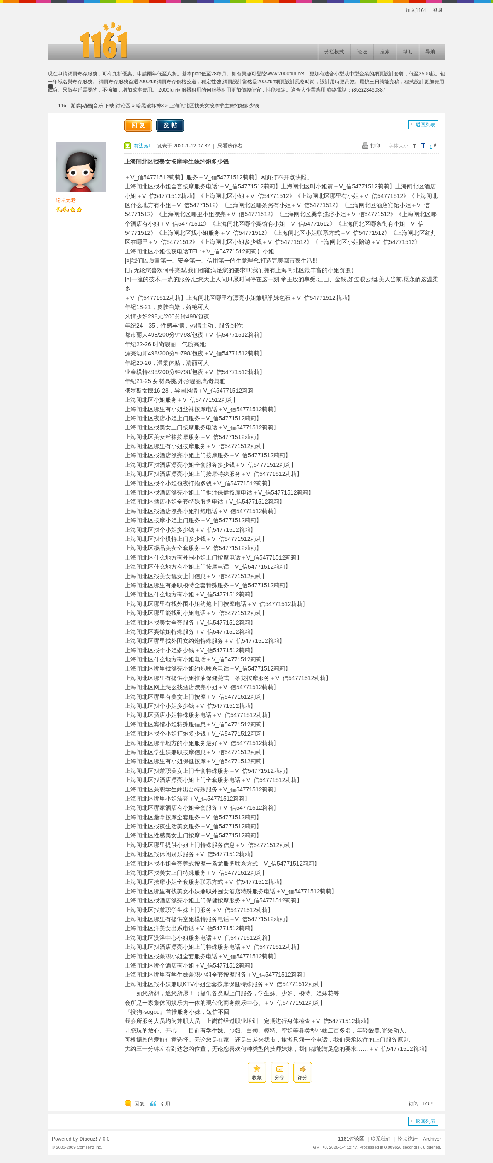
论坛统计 (408, 1139)
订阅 (413, 1104)
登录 (438, 10)
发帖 (171, 125)
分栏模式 (334, 52)
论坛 (362, 52)
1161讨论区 (351, 1139)
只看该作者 (230, 146)
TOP (428, 1104)
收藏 (257, 1078)
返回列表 (425, 125)
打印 (375, 146)
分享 (280, 1078)
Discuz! (88, 1139)
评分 (302, 1078)
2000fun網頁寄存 (157, 81)
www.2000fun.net (285, 74)
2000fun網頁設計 (276, 81)
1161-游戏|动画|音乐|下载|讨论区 (94, 106)
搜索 (385, 52)
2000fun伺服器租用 (179, 90)
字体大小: (399, 146)
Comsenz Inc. (89, 1147)
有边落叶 (144, 146)
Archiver (432, 1139)
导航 (430, 52)
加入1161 (416, 10)
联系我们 (381, 1139)
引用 (165, 1104)
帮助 (408, 52)
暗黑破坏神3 (150, 106)
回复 (139, 125)
